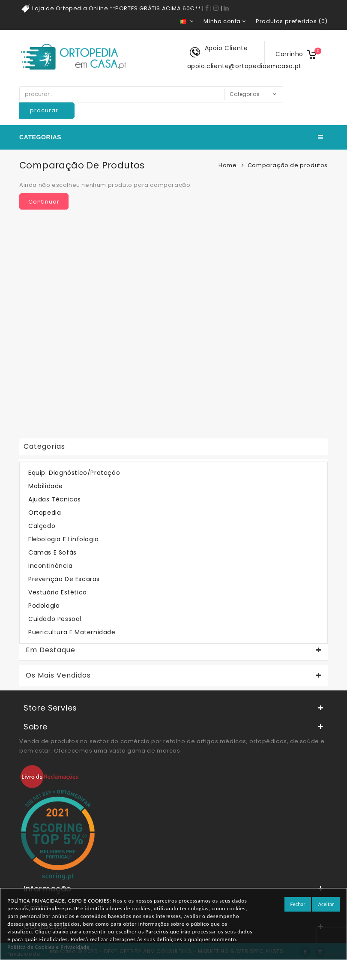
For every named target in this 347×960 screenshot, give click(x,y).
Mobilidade (45, 486)
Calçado (41, 526)
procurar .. (46, 110)
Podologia (44, 605)
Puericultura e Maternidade (72, 632)
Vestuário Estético (57, 592)
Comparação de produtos (288, 165)
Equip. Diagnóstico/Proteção (74, 472)
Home (227, 165)
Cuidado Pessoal (54, 619)
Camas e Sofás (52, 552)
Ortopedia (44, 512)
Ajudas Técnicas (54, 499)
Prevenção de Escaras (64, 579)
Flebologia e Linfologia (63, 539)
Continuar (44, 202)
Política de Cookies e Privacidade (48, 947)
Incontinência (50, 565)
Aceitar (326, 904)
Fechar (297, 904)
